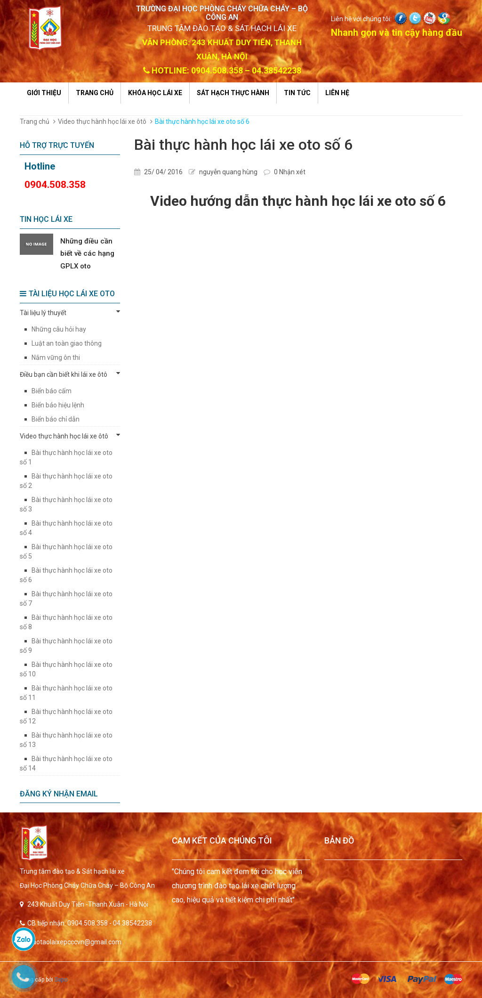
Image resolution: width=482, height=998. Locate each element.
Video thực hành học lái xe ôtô (102, 121)
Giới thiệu (44, 93)
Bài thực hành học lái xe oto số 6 (66, 575)
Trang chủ (94, 93)
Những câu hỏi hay (59, 329)
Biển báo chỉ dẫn (56, 419)
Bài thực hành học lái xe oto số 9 (66, 645)
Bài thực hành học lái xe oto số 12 (66, 716)
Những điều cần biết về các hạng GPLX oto (87, 253)
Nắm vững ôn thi (56, 357)
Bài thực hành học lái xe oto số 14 (66, 763)
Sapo (61, 979)
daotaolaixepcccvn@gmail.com (75, 942)
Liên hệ (337, 93)
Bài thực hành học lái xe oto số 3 (66, 504)
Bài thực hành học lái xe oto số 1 (66, 457)
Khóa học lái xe (155, 93)
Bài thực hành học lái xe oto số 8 (66, 622)
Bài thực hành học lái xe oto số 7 (66, 598)
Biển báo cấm (52, 391)
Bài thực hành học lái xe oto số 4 (66, 527)
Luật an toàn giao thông (67, 343)
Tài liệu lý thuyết (70, 312)
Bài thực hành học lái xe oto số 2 (66, 480)
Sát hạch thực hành (233, 93)
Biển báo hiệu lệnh (58, 405)
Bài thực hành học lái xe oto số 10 (66, 669)
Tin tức (297, 93)
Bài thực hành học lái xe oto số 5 (66, 551)
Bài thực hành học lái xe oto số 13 (66, 739)
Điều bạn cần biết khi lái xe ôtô (70, 374)
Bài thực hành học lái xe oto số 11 (66, 692)
